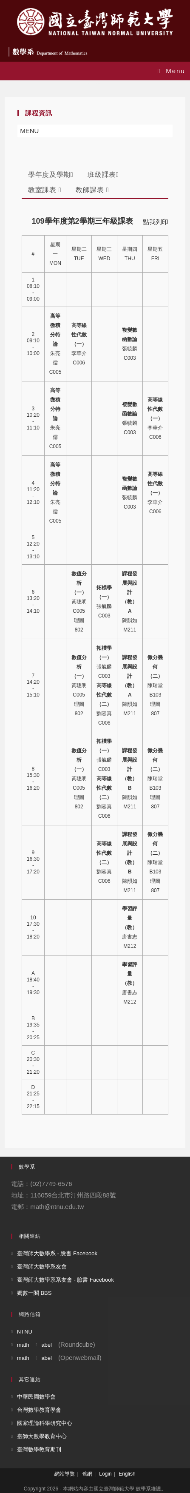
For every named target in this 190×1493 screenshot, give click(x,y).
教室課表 (44, 189)
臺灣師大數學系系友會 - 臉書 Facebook (65, 1280)
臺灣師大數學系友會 (42, 1266)
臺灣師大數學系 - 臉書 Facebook (57, 1253)
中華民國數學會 (36, 1396)
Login (105, 1474)
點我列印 (155, 221)
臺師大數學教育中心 (42, 1436)
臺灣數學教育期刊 (39, 1449)
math (23, 1345)
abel (46, 1345)
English (127, 1474)
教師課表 (92, 189)
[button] (29, 131)
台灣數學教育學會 (39, 1410)
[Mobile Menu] (171, 70)
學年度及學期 (50, 174)
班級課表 (103, 174)
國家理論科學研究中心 (44, 1423)
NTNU (24, 1331)
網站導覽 (64, 1474)
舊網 (87, 1474)
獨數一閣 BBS (34, 1293)
